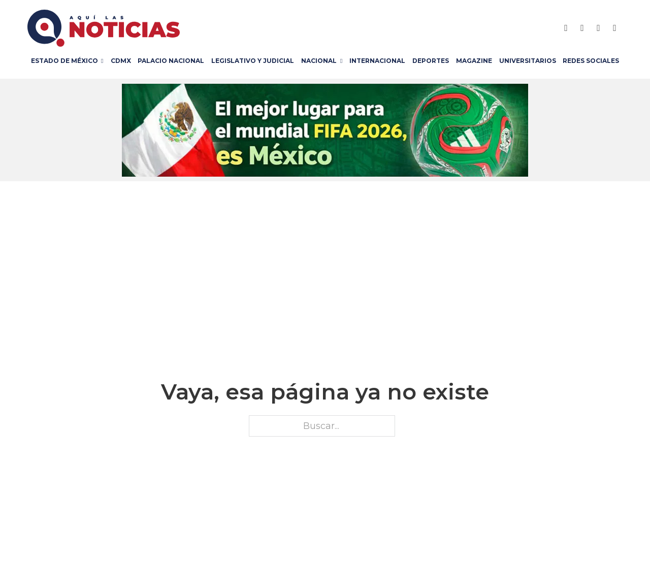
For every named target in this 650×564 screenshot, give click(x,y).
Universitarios (527, 60)
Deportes (430, 60)
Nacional (319, 60)
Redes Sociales (591, 60)
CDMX (121, 60)
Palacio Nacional (171, 60)
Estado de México (64, 60)
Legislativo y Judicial (252, 60)
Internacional (377, 60)
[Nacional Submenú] (343, 61)
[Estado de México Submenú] (104, 61)
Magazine (474, 60)
